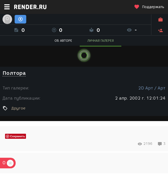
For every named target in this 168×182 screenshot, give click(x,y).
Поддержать (149, 7)
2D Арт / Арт (151, 88)
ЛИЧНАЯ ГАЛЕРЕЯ (100, 40)
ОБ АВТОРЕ (63, 40)
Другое (18, 108)
